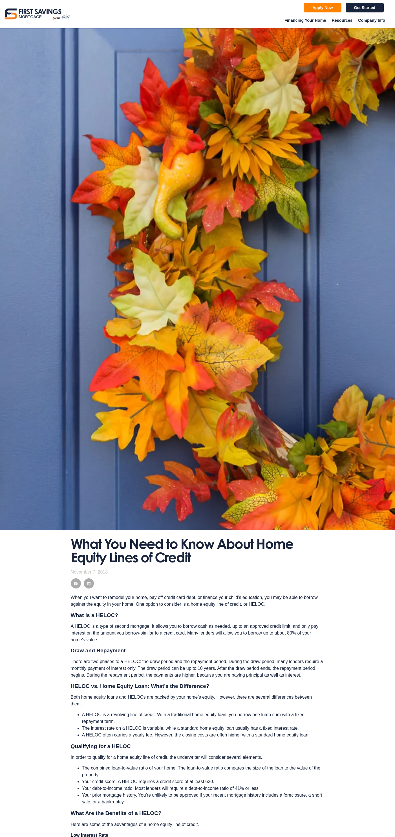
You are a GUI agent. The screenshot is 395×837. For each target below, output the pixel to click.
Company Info (371, 20)
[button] (76, 583)
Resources (342, 20)
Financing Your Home (305, 20)
